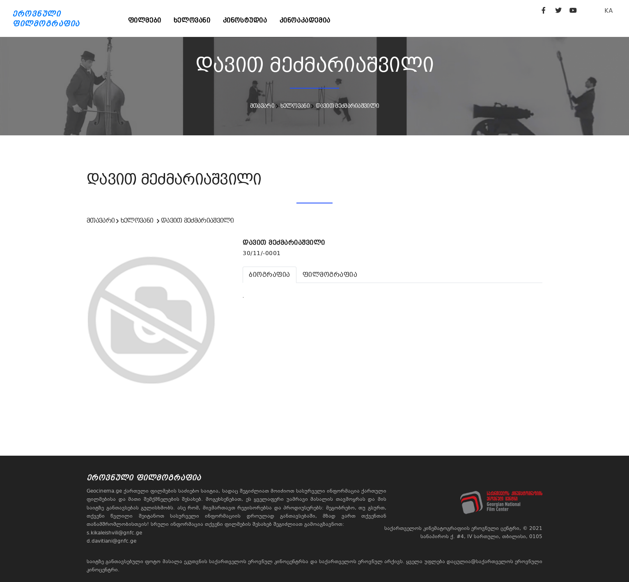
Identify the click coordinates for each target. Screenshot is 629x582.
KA (608, 10)
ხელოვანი (192, 20)
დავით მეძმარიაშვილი (347, 106)
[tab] (269, 275)
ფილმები (144, 20)
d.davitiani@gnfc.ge (111, 541)
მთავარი (262, 106)
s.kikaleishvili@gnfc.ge (114, 533)
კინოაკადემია (305, 20)
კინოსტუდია (245, 20)
